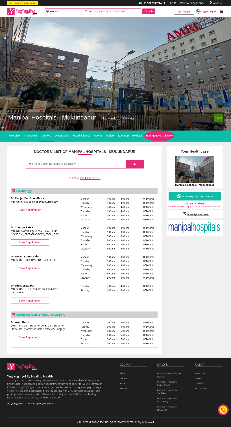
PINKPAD (171, 2)
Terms (123, 383)
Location (123, 135)
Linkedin (199, 383)
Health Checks (81, 135)
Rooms (98, 135)
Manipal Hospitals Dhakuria (167, 408)
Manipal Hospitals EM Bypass (169, 375)
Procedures (31, 135)
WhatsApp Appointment (197, 196)
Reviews (137, 135)
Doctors (46, 135)
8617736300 (90, 178)
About (123, 373)
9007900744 (17, 403)
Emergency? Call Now (159, 135)
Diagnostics (62, 135)
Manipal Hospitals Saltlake (167, 391)
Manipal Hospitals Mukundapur (167, 383)
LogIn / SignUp (209, 11)
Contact (124, 378)
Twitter (198, 378)
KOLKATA (217, 2)
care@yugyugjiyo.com (43, 403)
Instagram (200, 388)
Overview (14, 135)
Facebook (200, 373)
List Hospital (184, 11)
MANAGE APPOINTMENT (192, 2)
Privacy (124, 388)
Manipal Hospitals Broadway (167, 400)
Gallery (110, 135)
